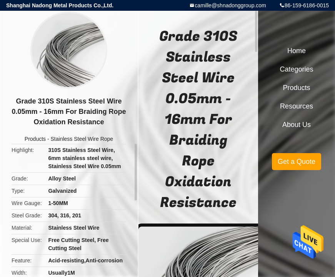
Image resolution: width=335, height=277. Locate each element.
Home (296, 51)
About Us (296, 124)
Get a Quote (296, 161)
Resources (296, 106)
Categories (296, 69)
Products (35, 139)
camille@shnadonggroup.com (230, 5)
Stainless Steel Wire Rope (82, 139)
